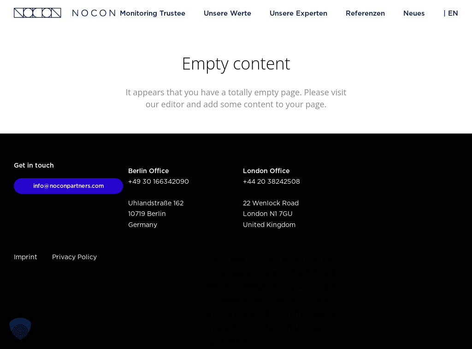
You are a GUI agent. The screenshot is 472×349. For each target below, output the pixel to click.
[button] (20, 328)
